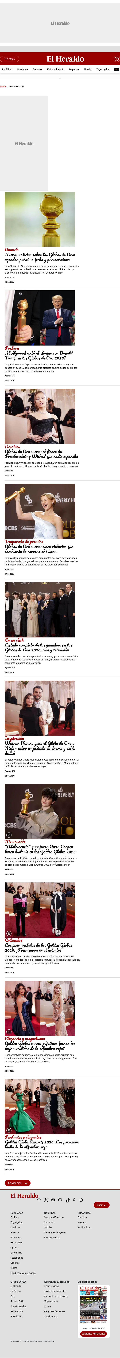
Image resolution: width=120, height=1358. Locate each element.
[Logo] (65, 59)
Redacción (9, 471)
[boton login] (117, 59)
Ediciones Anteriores (93, 1334)
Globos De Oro (16, 87)
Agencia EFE (10, 278)
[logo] (60, 1196)
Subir (101, 1205)
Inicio (3, 87)
